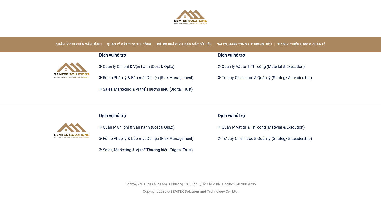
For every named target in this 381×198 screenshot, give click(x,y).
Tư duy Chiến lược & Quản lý (301, 44)
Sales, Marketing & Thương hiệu (244, 44)
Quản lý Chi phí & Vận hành (79, 44)
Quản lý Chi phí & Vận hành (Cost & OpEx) (139, 66)
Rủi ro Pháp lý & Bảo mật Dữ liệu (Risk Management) (148, 77)
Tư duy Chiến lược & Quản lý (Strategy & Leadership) (267, 77)
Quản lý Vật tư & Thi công (129, 44)
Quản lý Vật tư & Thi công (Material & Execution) (263, 66)
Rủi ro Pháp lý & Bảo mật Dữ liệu (184, 44)
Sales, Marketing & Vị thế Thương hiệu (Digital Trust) (148, 89)
